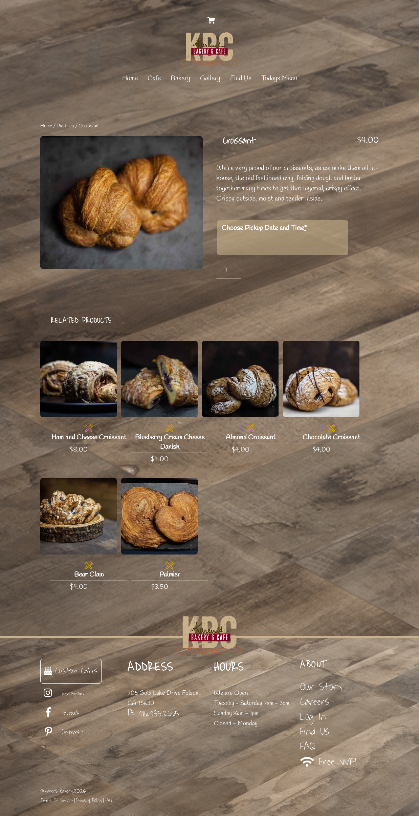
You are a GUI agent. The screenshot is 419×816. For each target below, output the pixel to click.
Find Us (240, 78)
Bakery (180, 78)
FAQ (307, 746)
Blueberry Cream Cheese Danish (169, 442)
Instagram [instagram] (62, 694)
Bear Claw (89, 574)
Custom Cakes (70, 671)
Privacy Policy (89, 800)
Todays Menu (279, 78)
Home (130, 78)
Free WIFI (328, 762)
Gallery (210, 78)
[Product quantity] (228, 270)
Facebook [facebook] (59, 713)
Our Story (321, 687)
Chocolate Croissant (331, 437)
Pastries (65, 126)
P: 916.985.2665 (153, 713)
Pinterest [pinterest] (61, 732)
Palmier (169, 574)
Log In (313, 717)
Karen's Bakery (58, 791)
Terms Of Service (56, 800)
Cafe (154, 78)
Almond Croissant (250, 437)
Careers (314, 702)
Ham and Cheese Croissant (88, 437)
